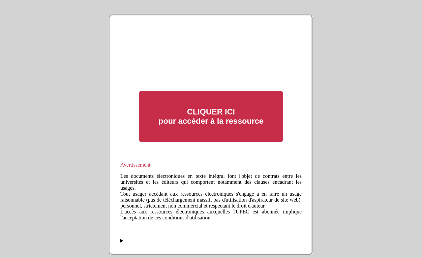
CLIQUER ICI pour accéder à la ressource (211, 116)
